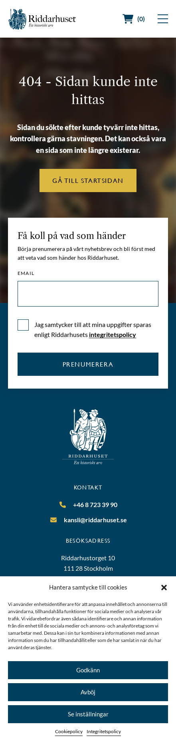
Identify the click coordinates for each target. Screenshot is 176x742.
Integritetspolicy (104, 731)
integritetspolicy (112, 334)
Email (26, 273)
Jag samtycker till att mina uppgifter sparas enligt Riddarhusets (92, 330)
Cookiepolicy (69, 731)
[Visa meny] (163, 18)
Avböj (88, 692)
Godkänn (88, 670)
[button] (164, 588)
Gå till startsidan (88, 180)
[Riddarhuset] (42, 19)
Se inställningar (88, 714)
